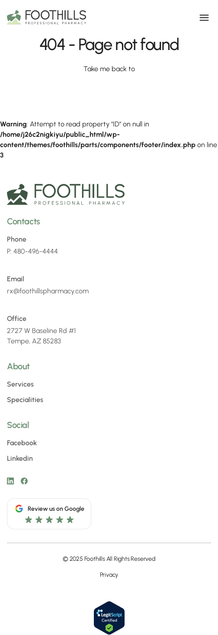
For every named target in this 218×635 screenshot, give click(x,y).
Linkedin (20, 458)
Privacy (109, 574)
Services (20, 384)
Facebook (22, 443)
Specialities (25, 400)
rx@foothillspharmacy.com (48, 291)
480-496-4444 (35, 251)
